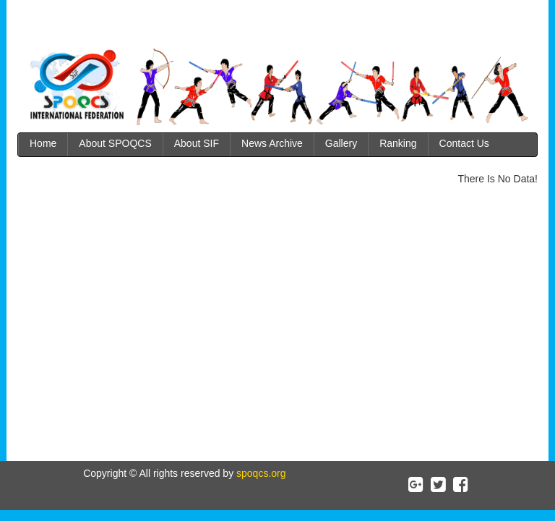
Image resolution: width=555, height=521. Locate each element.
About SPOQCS (115, 143)
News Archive (272, 143)
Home (43, 143)
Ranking (397, 143)
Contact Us (464, 143)
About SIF (196, 143)
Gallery (341, 143)
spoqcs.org (259, 473)
